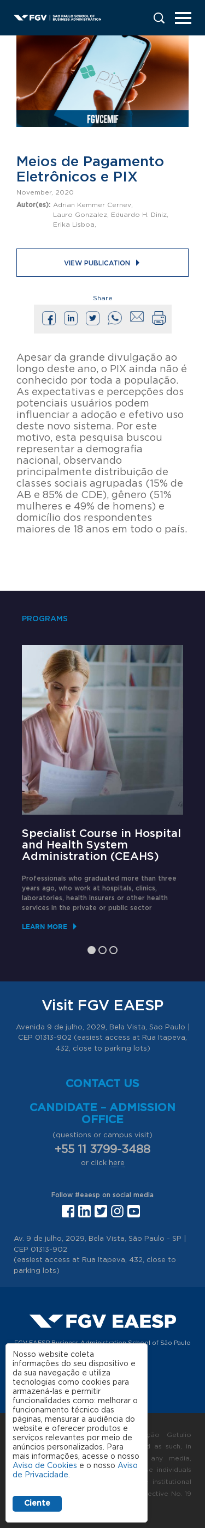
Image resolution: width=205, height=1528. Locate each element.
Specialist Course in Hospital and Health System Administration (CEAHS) (101, 845)
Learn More (44, 926)
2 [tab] (102, 950)
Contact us (102, 1083)
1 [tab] (91, 950)
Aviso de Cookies (45, 1466)
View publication (97, 263)
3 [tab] (113, 950)
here (117, 1163)
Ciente (37, 1503)
